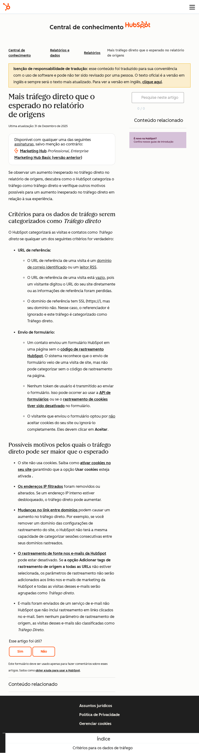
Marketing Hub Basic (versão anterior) (48, 157)
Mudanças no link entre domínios (48, 510)
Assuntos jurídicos (95, 705)
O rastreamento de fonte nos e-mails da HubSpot (62, 553)
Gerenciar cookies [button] (95, 723)
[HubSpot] (6, 6)
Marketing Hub (33, 151)
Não (44, 652)
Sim (20, 652)
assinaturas (24, 144)
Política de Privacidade (99, 714)
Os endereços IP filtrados (40, 486)
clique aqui (152, 82)
